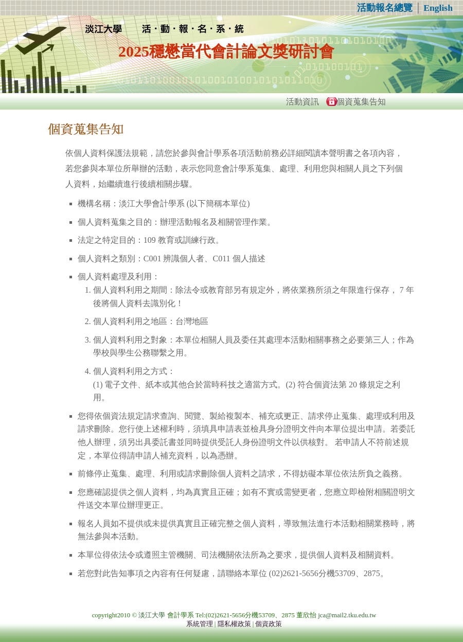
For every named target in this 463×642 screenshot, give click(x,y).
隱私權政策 (234, 624)
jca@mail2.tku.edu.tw (347, 615)
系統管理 (199, 624)
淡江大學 (151, 615)
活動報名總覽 (385, 8)
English (438, 8)
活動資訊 (302, 101)
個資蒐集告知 (361, 101)
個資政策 (268, 624)
